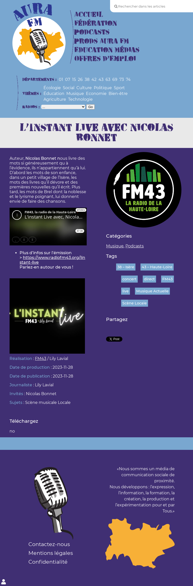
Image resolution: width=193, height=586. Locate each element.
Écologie (52, 87)
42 (93, 79)
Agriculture (54, 99)
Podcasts (92, 32)
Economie (96, 93)
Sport (119, 87)
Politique (103, 87)
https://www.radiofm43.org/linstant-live (52, 260)
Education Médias (106, 50)
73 (121, 79)
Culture (84, 87)
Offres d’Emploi (105, 59)
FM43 (40, 358)
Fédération (95, 23)
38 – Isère (125, 267)
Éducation (53, 93)
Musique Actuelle (152, 291)
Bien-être (118, 93)
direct (149, 279)
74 (128, 79)
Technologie (80, 99)
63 (108, 79)
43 (101, 79)
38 (87, 79)
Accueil (88, 14)
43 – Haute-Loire (157, 267)
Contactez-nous (49, 544)
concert (129, 279)
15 (74, 79)
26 (80, 79)
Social (68, 87)
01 (61, 79)
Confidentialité (48, 562)
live (125, 291)
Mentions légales (50, 553)
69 (114, 79)
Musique (75, 93)
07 (67, 79)
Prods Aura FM (101, 41)
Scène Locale (134, 303)
